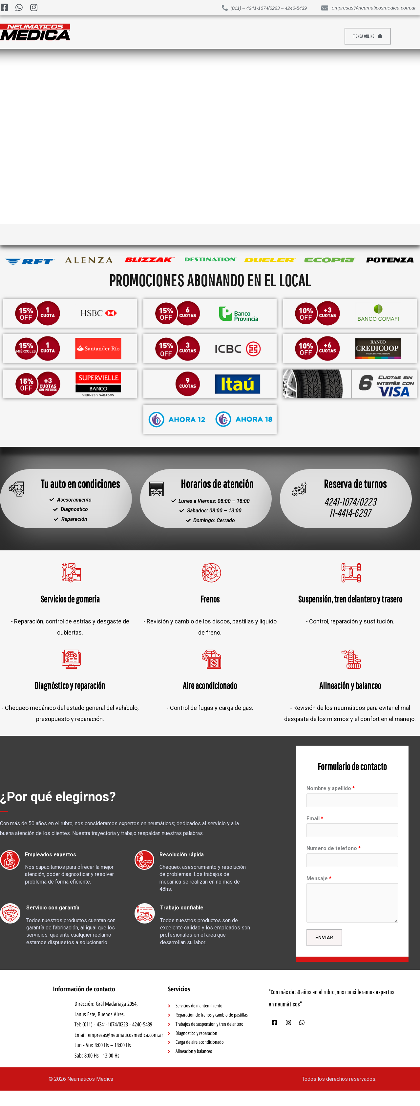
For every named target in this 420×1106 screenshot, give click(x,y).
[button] (372, 36)
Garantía (265, 36)
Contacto (225, 36)
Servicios (185, 36)
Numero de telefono (333, 861)
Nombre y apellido (330, 799)
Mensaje (318, 892)
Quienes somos (312, 36)
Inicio (99, 36)
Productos (139, 36)
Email (314, 831)
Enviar (324, 952)
